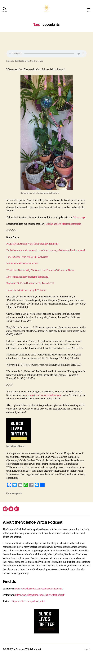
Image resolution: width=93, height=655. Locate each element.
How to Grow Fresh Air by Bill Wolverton (27, 257)
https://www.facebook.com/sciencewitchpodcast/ (38, 588)
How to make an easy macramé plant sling (27, 276)
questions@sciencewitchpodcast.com (42, 395)
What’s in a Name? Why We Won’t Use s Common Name (40, 270)
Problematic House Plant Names (22, 263)
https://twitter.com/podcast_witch (28, 601)
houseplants (16, 493)
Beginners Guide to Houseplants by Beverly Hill (30, 283)
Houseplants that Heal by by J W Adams (26, 290)
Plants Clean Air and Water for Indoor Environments (32, 243)
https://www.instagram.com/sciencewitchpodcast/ (40, 595)
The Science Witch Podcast (26, 649)
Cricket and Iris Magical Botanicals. (63, 224)
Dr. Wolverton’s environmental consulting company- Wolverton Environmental (45, 250)
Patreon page (79, 217)
